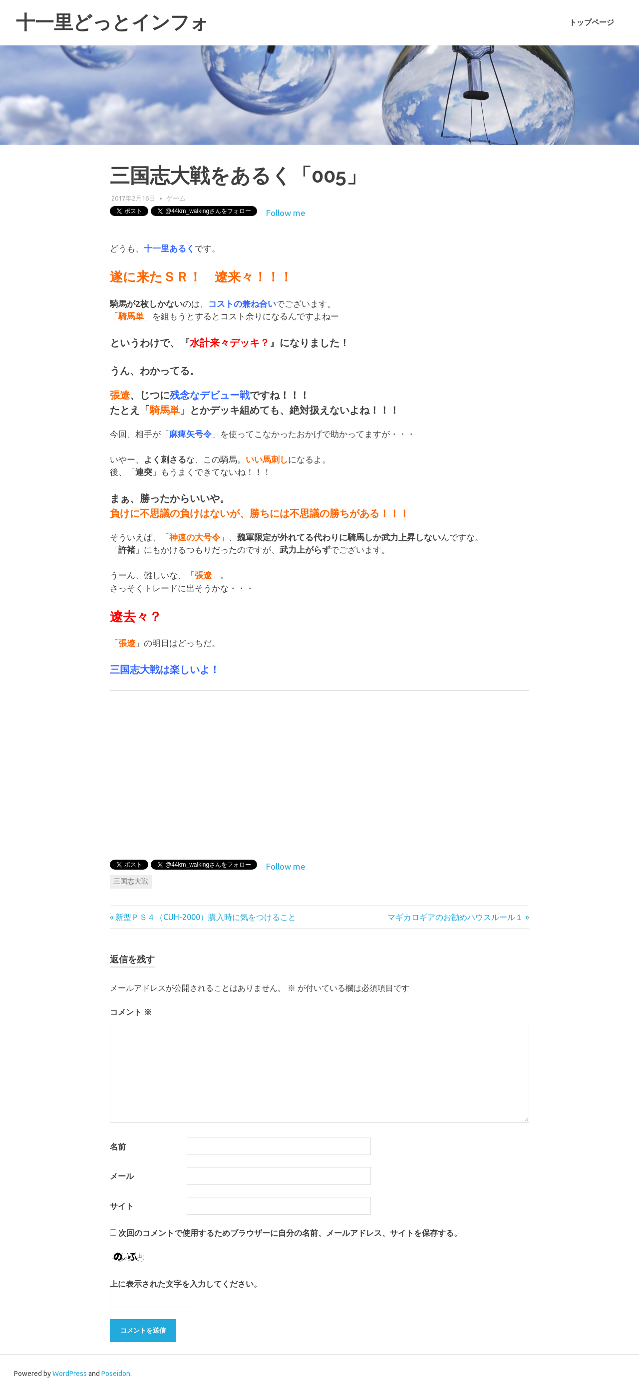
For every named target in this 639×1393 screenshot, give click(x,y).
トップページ (591, 22)
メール (122, 1175)
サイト (122, 1205)
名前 (118, 1146)
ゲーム (176, 198)
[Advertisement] (445, 773)
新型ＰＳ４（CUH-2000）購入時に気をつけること (205, 917)
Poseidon (115, 1374)
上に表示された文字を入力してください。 (186, 1283)
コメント (131, 1011)
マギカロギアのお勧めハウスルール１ (455, 917)
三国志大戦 (130, 881)
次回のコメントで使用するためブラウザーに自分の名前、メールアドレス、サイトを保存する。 (290, 1232)
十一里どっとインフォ (112, 22)
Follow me (286, 213)
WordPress (69, 1374)
